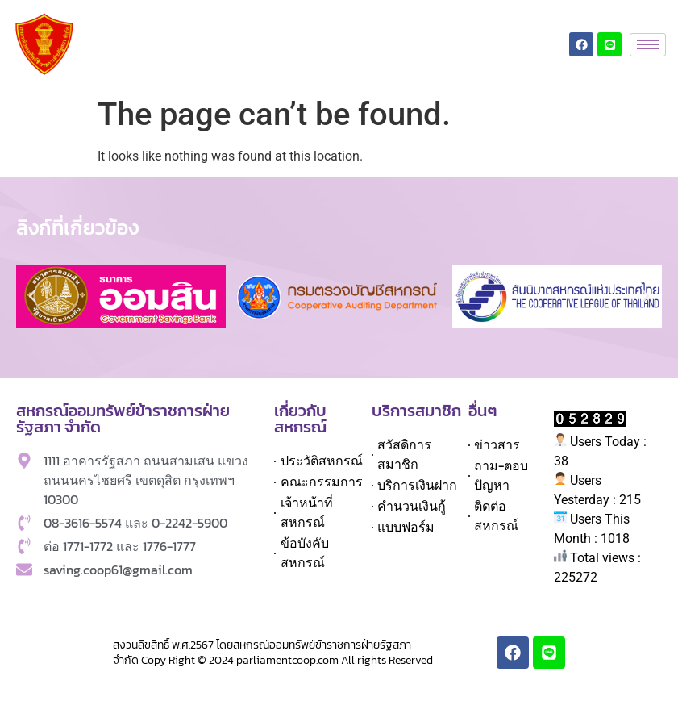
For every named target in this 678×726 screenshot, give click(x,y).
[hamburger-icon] (648, 44)
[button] (32, 296)
